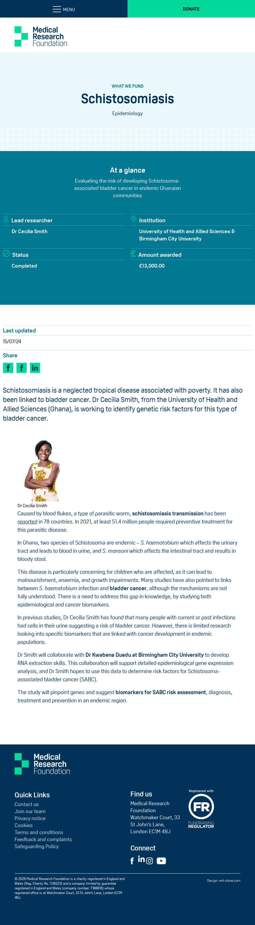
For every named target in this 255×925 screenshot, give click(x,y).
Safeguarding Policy (37, 846)
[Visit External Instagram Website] (151, 860)
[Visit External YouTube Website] (163, 860)
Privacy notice (30, 818)
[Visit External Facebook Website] (133, 860)
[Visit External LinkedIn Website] (142, 860)
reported (27, 522)
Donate (191, 8)
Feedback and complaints (43, 839)
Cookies (24, 825)
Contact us (27, 804)
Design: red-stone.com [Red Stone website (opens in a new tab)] (223, 881)
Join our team (30, 811)
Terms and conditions (39, 832)
